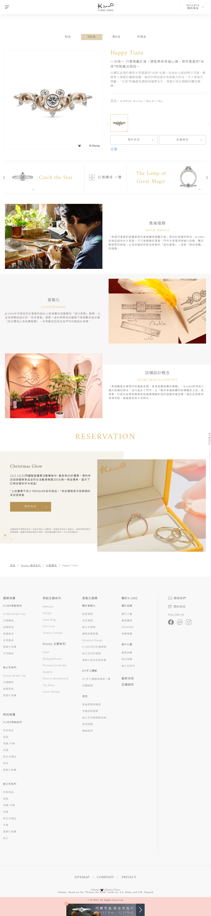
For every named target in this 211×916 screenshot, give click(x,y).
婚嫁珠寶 (127, 652)
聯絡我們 (87, 730)
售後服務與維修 (91, 704)
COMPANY (105, 877)
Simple (47, 613)
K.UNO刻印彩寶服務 (94, 646)
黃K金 (116, 36)
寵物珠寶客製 (90, 633)
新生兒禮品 (9, 756)
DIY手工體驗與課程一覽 (96, 678)
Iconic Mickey (51, 691)
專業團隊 (127, 620)
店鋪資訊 (182, 140)
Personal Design (92, 640)
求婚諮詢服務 (90, 711)
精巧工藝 (127, 613)
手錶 (5, 825)
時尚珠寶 (127, 659)
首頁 (12, 565)
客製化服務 (90, 598)
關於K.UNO (130, 598)
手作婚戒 (8, 653)
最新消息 (128, 678)
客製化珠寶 (9, 646)
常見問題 (87, 724)
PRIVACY (129, 877)
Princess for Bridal (54, 665)
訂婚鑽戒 (51, 565)
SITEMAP (82, 877)
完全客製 (87, 620)
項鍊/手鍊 (9, 743)
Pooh (46, 652)
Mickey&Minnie (52, 658)
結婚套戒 (8, 633)
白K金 (92, 36)
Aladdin (48, 671)
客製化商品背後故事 (94, 660)
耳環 (5, 750)
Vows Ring (49, 619)
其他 (5, 763)
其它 (5, 838)
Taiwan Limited (52, 632)
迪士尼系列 (128, 665)
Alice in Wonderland (55, 678)
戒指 (5, 736)
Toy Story (49, 685)
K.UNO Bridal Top (14, 613)
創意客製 (87, 613)
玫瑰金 (141, 36)
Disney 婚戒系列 (31, 565)
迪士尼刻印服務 (91, 653)
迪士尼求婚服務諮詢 (94, 717)
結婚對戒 (8, 627)
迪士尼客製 (89, 627)
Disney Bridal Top (14, 675)
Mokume (48, 606)
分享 (113, 149)
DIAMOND (128, 627)
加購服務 (87, 685)
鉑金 (68, 36)
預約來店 (134, 140)
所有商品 (8, 730)
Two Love (49, 626)
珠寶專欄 (127, 633)
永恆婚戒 (8, 640)
